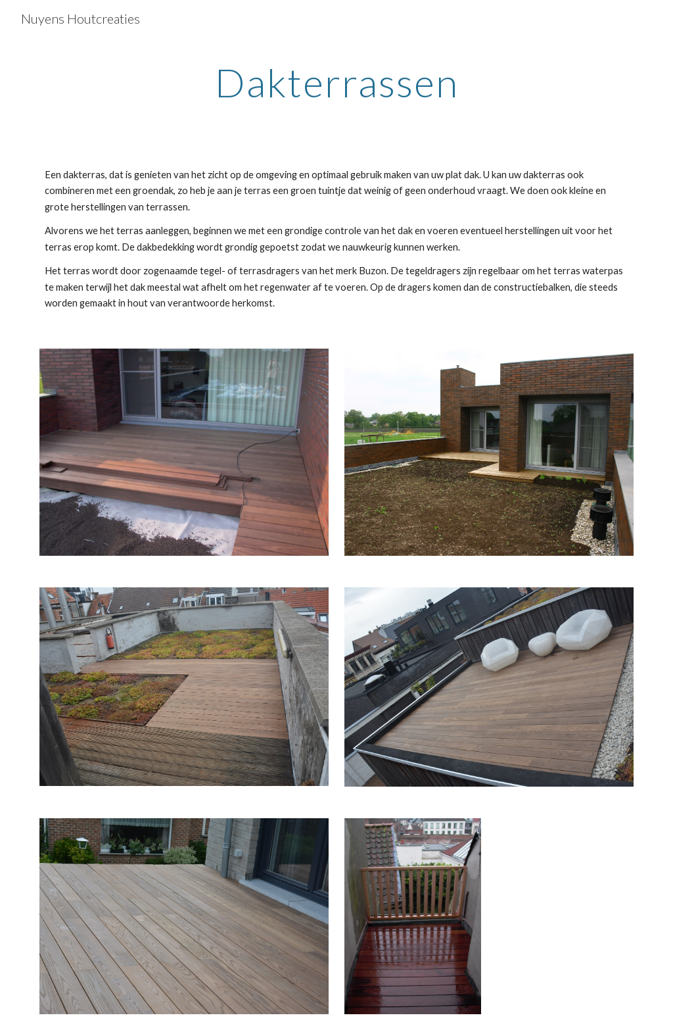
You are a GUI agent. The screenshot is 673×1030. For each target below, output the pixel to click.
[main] (336, 82)
